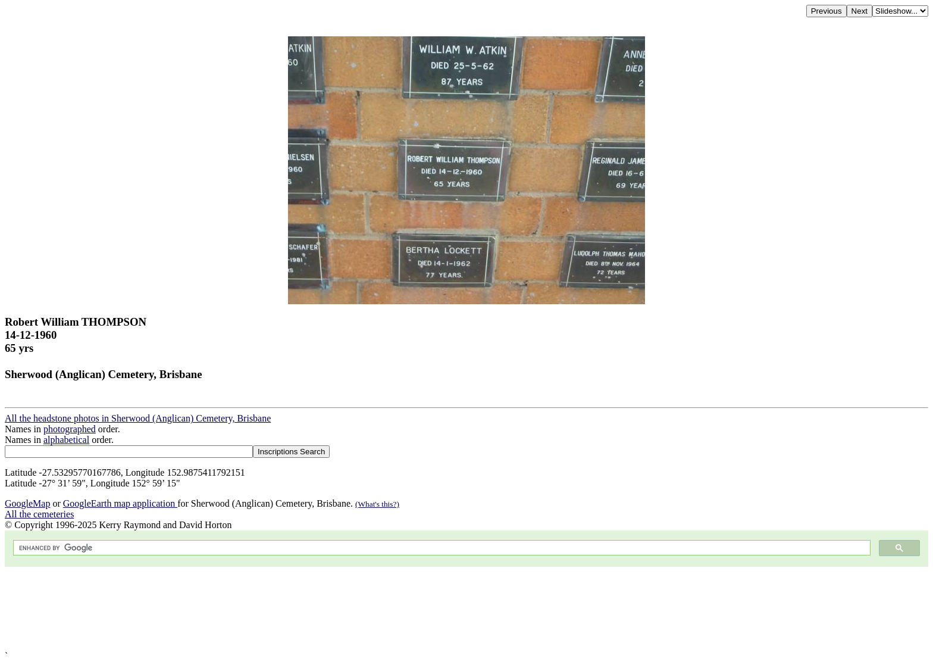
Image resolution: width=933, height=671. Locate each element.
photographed (69, 429)
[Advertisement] (362, 609)
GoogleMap (27, 503)
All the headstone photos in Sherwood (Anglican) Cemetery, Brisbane (138, 418)
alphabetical (66, 440)
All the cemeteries (39, 514)
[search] (440, 548)
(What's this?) (377, 504)
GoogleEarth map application (120, 503)
